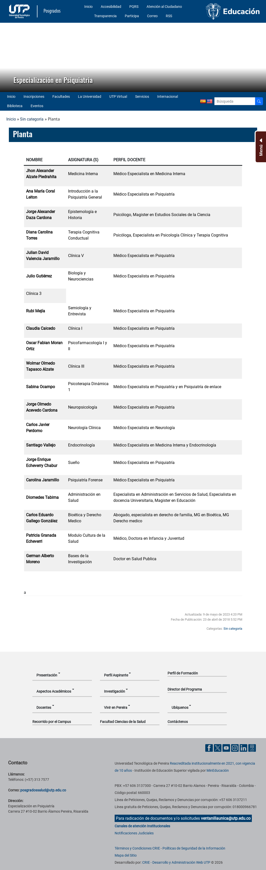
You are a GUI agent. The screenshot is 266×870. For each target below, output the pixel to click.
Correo (152, 16)
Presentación (46, 675)
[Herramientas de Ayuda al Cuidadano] (252, 747)
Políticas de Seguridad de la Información (193, 848)
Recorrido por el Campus (51, 722)
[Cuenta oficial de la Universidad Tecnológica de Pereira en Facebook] (209, 747)
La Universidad (89, 97)
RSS (169, 16)
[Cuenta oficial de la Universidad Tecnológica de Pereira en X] (218, 747)
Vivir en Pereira (115, 708)
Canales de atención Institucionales (142, 826)
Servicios (142, 97)
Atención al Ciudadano (164, 7)
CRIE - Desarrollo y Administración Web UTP (176, 862)
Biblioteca (15, 106)
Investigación (114, 691)
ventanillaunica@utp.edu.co (226, 818)
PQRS (133, 7)
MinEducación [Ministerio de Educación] (218, 770)
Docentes (43, 708)
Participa (132, 16)
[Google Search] (234, 101)
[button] (8, 57)
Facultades (61, 97)
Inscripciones (34, 97)
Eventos (37, 106)
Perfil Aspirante (116, 675)
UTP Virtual (118, 97)
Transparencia (105, 16)
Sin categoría (32, 119)
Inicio (88, 7)
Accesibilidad (111, 7)
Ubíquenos (180, 708)
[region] (133, 57)
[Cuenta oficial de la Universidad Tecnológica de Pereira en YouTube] (226, 747)
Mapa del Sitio (126, 855)
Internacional (167, 97)
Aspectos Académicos (53, 691)
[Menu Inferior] (260, 146)
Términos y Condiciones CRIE (137, 848)
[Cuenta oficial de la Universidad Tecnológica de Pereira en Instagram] (235, 747)
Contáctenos (178, 722)
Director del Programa (185, 689)
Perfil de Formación (183, 673)
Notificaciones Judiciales (134, 833)
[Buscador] (259, 101)
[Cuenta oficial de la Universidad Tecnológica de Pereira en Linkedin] (244, 747)
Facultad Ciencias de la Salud (123, 722)
